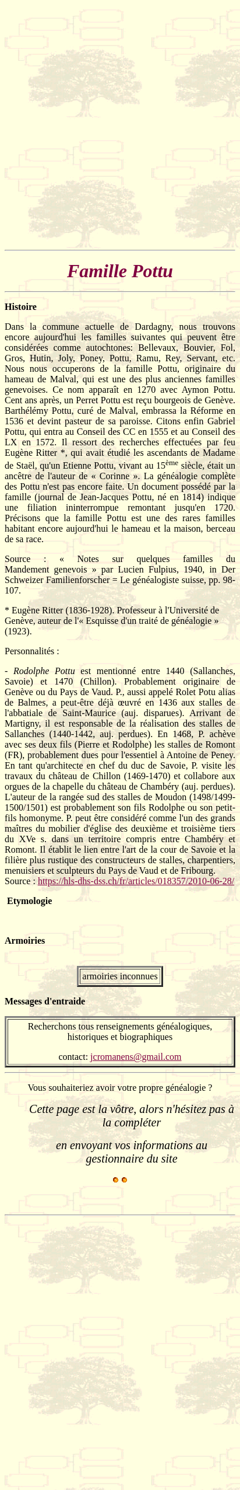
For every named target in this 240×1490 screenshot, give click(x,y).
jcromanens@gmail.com (135, 1057)
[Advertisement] (120, 125)
